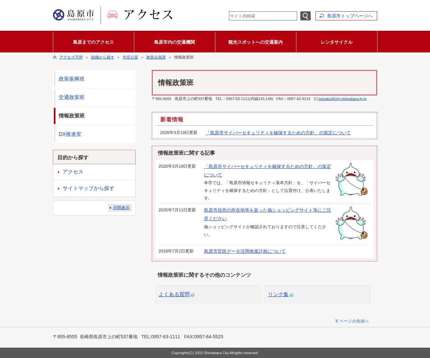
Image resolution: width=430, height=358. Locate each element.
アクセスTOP (71, 57)
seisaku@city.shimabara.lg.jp (342, 99)
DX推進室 (70, 134)
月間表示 (121, 207)
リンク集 (278, 294)
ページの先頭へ (354, 321)
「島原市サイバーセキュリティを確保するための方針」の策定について (278, 132)
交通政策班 (72, 97)
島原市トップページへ (350, 15)
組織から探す (102, 57)
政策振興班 (72, 79)
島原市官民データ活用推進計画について (245, 251)
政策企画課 (156, 57)
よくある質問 (174, 294)
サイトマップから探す (88, 188)
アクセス (73, 171)
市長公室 (130, 57)
